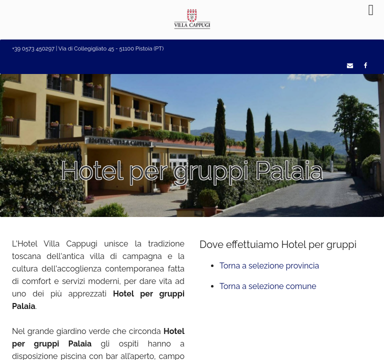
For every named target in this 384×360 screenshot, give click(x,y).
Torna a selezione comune (268, 286)
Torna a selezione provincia (269, 265)
